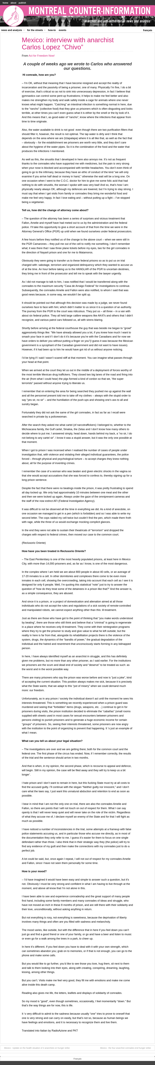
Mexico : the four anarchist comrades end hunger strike (127, 1047)
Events (62, 30)
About (13, 3)
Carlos (97, 64)
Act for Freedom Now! (42, 55)
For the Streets (36, 31)
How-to (52, 30)
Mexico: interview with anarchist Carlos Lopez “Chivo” (68, 43)
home (5, 3)
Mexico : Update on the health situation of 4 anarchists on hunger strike (35, 1047)
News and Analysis (13, 31)
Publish (22, 3)
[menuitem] (147, 30)
